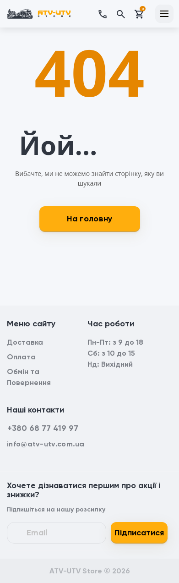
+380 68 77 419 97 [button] (42, 428)
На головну (90, 219)
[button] (107, 13)
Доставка (25, 342)
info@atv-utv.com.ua (46, 444)
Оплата (21, 356)
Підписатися (139, 533)
